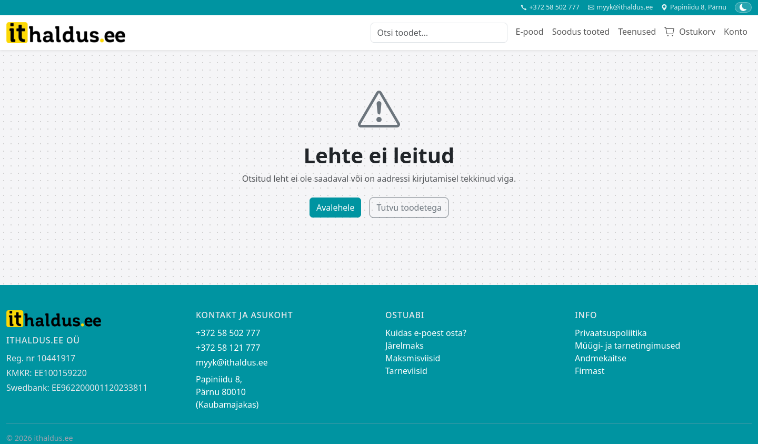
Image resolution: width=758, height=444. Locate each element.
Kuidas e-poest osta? (425, 333)
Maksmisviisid (412, 358)
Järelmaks (404, 345)
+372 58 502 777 (550, 7)
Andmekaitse (600, 358)
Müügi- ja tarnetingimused (627, 345)
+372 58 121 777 (228, 347)
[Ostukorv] (690, 32)
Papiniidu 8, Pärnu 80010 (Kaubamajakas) (227, 391)
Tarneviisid (406, 371)
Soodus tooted (581, 31)
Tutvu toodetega (409, 207)
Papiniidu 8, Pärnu (693, 7)
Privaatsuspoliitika (611, 333)
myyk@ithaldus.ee (620, 7)
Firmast (589, 371)
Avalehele (335, 207)
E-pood (530, 31)
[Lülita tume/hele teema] (743, 7)
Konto (735, 31)
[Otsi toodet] (439, 33)
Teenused (637, 31)
